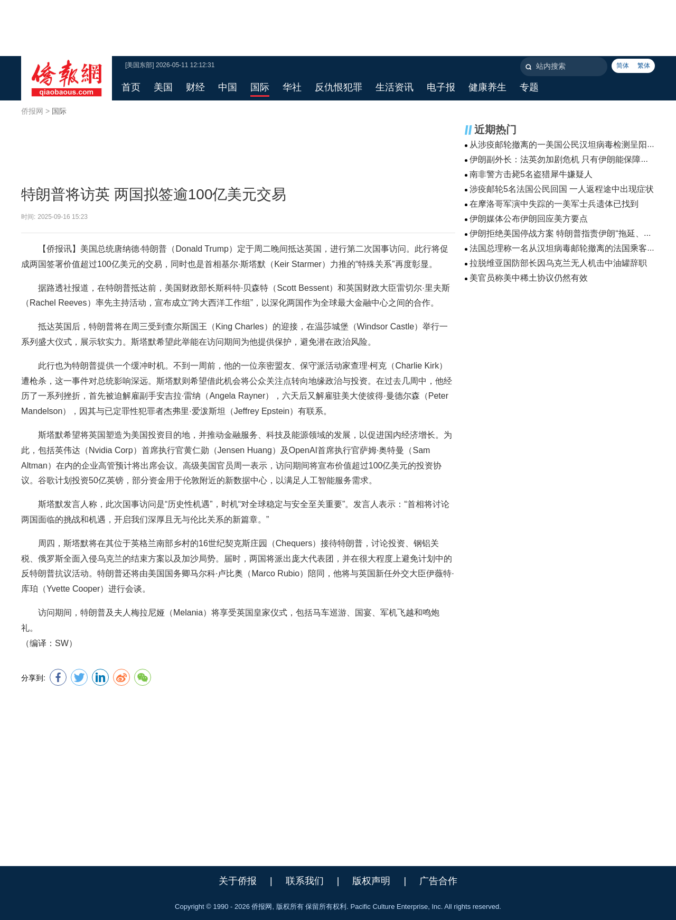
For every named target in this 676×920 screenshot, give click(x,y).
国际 (59, 111)
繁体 (643, 65)
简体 (622, 65)
